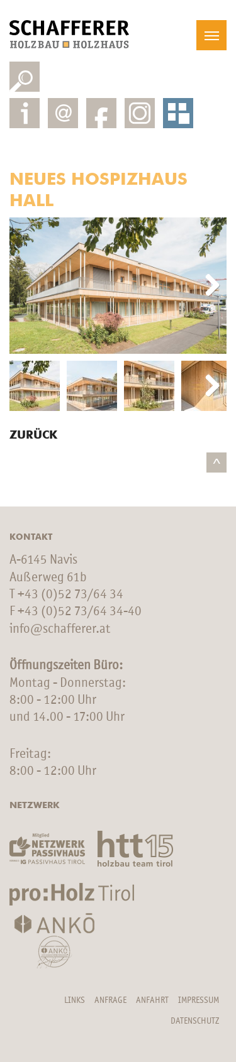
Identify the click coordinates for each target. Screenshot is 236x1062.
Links (74, 1000)
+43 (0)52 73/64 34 (70, 594)
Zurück (33, 435)
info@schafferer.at (59, 629)
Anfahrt (152, 1000)
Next (207, 285)
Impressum (198, 1000)
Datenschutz (195, 1021)
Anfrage (110, 1000)
